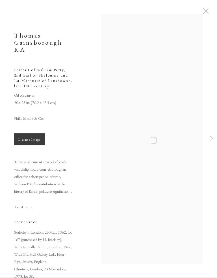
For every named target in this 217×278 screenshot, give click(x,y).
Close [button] (205, 12)
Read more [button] (23, 209)
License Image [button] (29, 141)
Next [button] (211, 139)
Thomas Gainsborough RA (38, 44)
